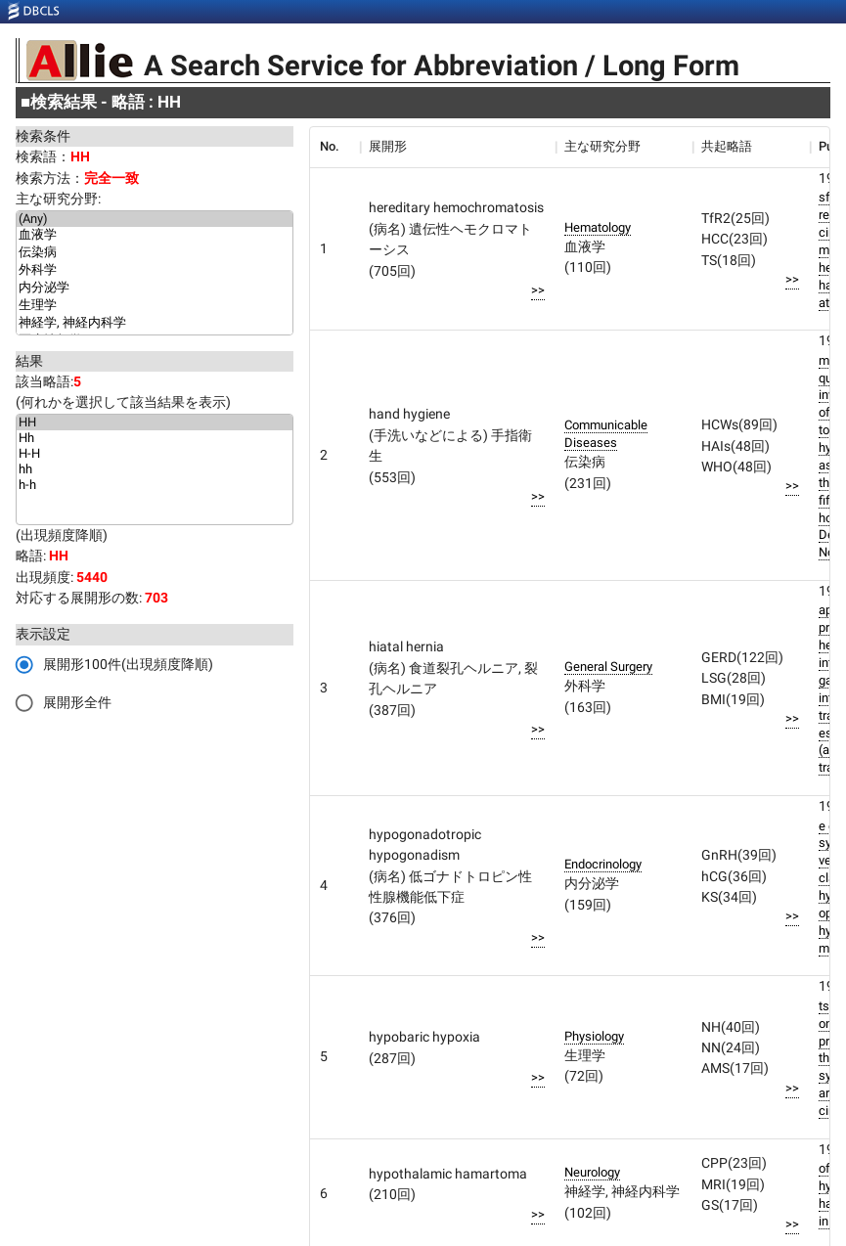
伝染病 (154, 253)
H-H (154, 454)
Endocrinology (603, 864)
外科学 (154, 271)
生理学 (154, 306)
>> (538, 290)
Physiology (594, 1036)
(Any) (154, 219)
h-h (154, 485)
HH (154, 422)
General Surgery (608, 666)
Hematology (597, 227)
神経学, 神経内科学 (154, 324)
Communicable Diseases (605, 434)
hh (154, 469)
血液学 (154, 236)
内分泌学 (154, 288)
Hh (154, 438)
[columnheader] (334, 146)
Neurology (592, 1172)
